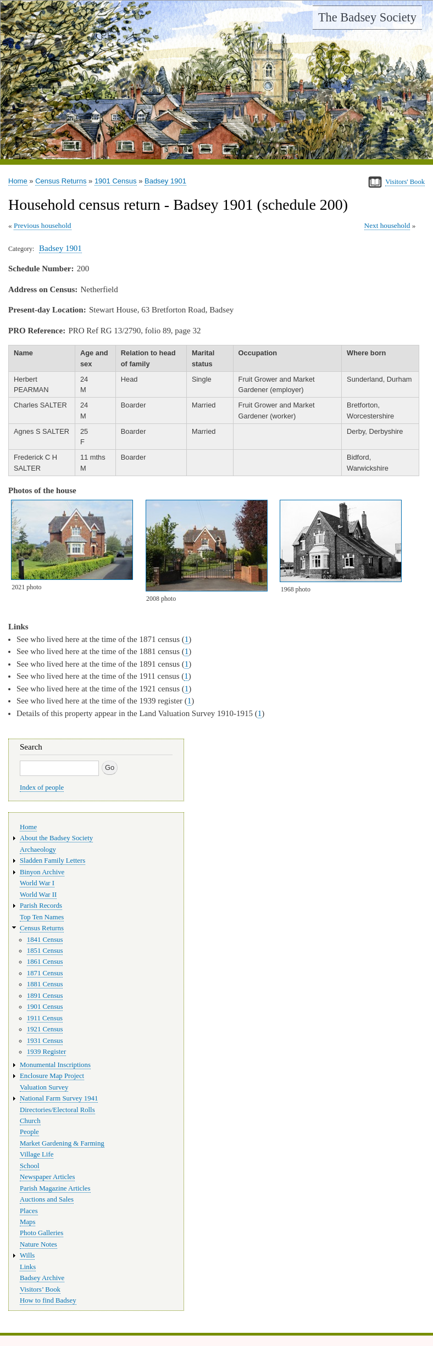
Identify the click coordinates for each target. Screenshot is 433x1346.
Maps (27, 1222)
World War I (37, 883)
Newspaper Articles (47, 1177)
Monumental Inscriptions (55, 1065)
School (30, 1166)
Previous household (42, 225)
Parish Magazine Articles (55, 1188)
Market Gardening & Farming (62, 1143)
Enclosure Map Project (52, 1076)
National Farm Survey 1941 (59, 1098)
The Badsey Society (367, 17)
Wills (27, 1255)
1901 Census (116, 181)
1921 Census (45, 1029)
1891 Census (45, 995)
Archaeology (38, 849)
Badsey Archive (42, 1278)
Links (28, 1267)
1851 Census (45, 950)
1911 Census (45, 1018)
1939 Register (46, 1051)
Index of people (42, 787)
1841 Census (45, 939)
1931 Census (45, 1041)
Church (30, 1121)
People (29, 1132)
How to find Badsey (48, 1300)
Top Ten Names (42, 917)
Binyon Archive (42, 872)
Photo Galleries (41, 1233)
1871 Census (45, 973)
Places (29, 1211)
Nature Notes (38, 1244)
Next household (387, 225)
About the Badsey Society (56, 838)
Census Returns (60, 181)
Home (17, 181)
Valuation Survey (44, 1087)
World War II (38, 894)
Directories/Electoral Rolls (57, 1110)
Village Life (36, 1154)
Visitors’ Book (40, 1289)
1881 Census (45, 984)
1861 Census (45, 961)
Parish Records (41, 905)
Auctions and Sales (47, 1199)
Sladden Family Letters (52, 860)
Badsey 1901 (165, 181)
